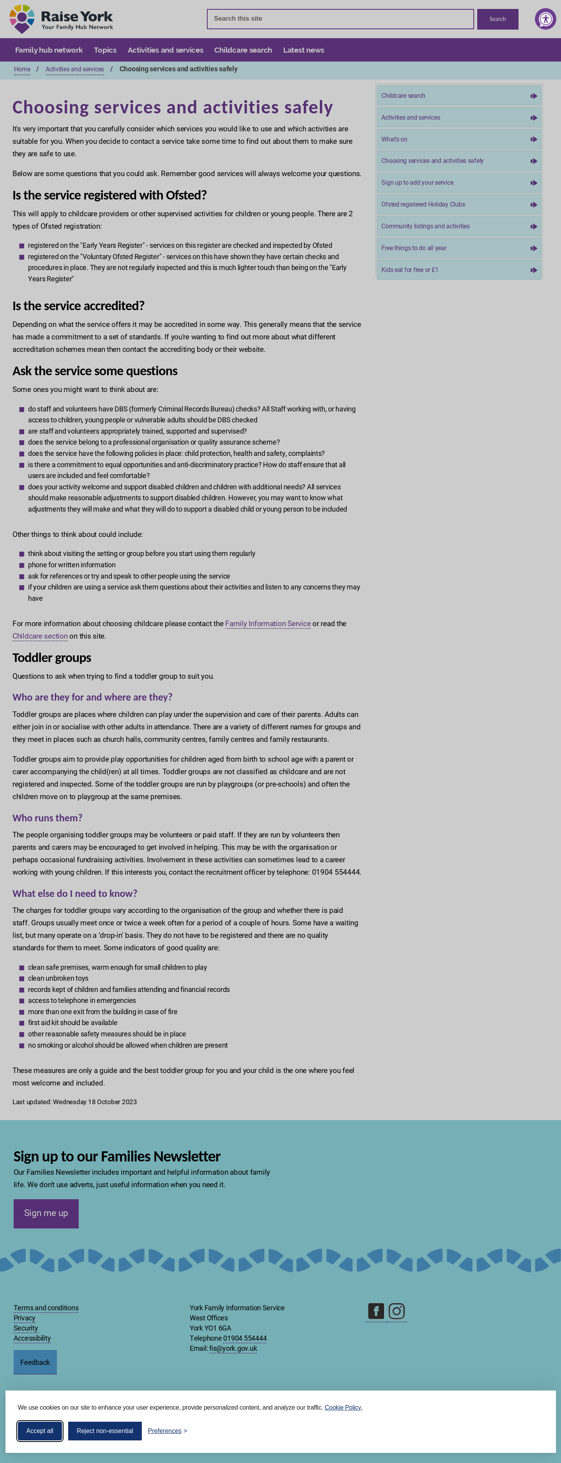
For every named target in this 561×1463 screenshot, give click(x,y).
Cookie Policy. (343, 1407)
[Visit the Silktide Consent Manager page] (538, 1431)
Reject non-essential (105, 1431)
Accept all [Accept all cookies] (39, 1431)
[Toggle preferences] (167, 1431)
